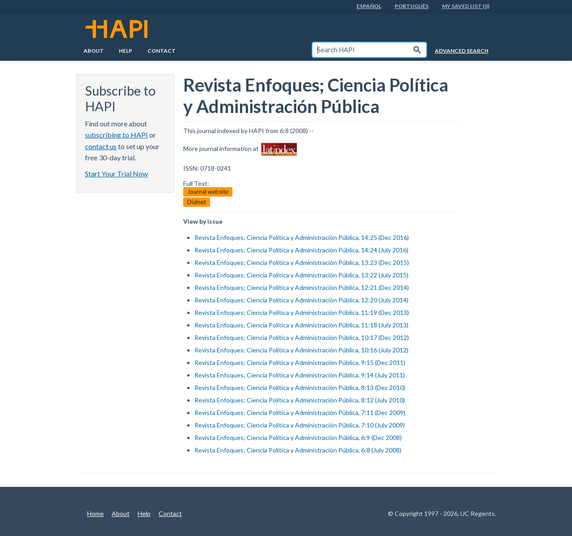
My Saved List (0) (465, 6)
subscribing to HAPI (116, 134)
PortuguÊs (412, 6)
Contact (161, 50)
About (94, 50)
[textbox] (360, 50)
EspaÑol (369, 6)
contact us (101, 146)
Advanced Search (461, 50)
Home (95, 513)
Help (125, 50)
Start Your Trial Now (116, 173)
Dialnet (196, 201)
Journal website (207, 191)
